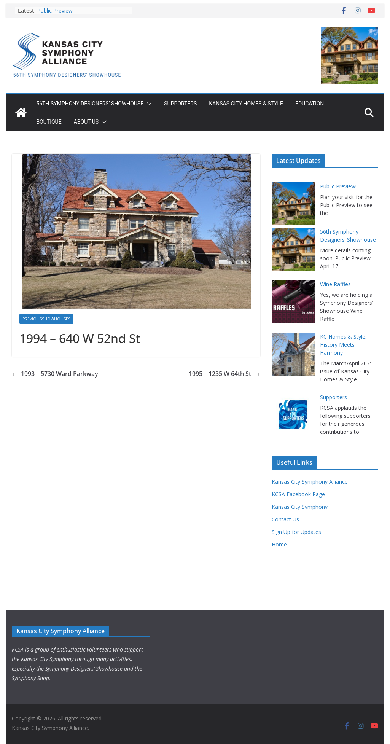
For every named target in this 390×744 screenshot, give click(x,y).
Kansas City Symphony (300, 506)
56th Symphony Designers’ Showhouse (89, 103)
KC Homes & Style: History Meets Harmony (343, 344)
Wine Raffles (335, 284)
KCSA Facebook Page (298, 494)
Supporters (180, 103)
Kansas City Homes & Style (246, 103)
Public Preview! (55, 10)
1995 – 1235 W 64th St (224, 374)
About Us (86, 122)
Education (309, 103)
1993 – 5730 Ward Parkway (55, 374)
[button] (147, 103)
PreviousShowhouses (46, 319)
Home (279, 544)
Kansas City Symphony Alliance (310, 481)
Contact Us (285, 519)
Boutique (48, 122)
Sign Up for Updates (296, 531)
